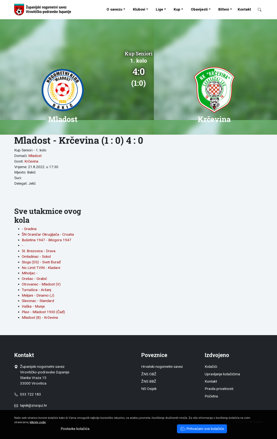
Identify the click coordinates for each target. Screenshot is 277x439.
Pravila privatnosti (219, 388)
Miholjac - (30, 273)
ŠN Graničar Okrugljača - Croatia (48, 234)
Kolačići (211, 366)
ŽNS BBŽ (148, 381)
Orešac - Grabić (34, 278)
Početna (211, 396)
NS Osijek (149, 388)
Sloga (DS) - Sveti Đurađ (41, 262)
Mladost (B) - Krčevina (40, 317)
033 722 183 (27, 394)
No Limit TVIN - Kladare (41, 267)
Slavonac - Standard (38, 301)
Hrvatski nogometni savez (162, 366)
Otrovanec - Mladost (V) (41, 284)
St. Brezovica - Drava (38, 251)
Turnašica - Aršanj (36, 290)
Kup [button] (177, 9)
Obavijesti (199, 9)
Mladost (35, 156)
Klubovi (139, 9)
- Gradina (29, 229)
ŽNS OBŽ (148, 374)
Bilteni (223, 9)
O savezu (114, 9)
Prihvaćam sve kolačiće (202, 428)
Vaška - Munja (33, 306)
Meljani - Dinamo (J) (38, 295)
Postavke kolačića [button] (75, 428)
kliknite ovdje (38, 422)
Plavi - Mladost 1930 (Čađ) (43, 312)
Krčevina (31, 161)
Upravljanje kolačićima (222, 374)
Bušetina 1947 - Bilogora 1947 (46, 240)
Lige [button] (159, 9)
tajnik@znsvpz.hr (33, 405)
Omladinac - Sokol (36, 256)
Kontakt (244, 9)
